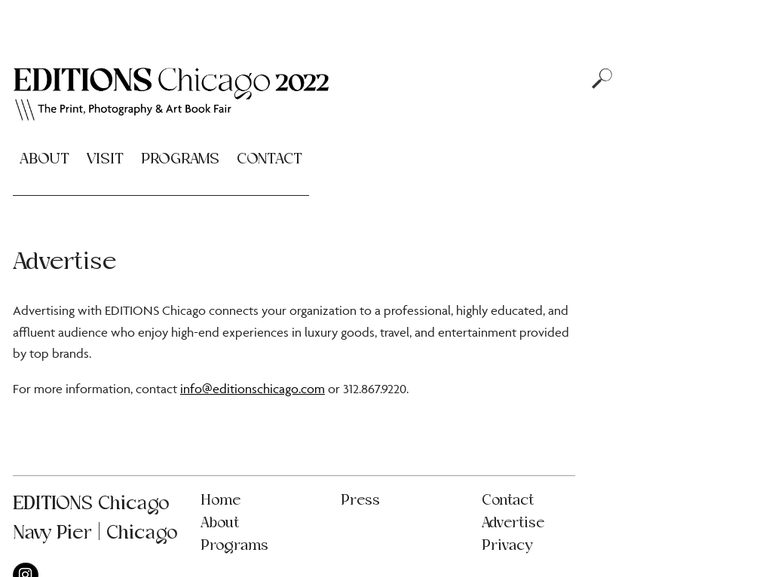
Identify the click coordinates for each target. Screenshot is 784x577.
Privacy (507, 546)
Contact (269, 159)
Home (220, 500)
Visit (105, 159)
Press (360, 500)
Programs (180, 159)
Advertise (513, 523)
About (44, 159)
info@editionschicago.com (252, 388)
